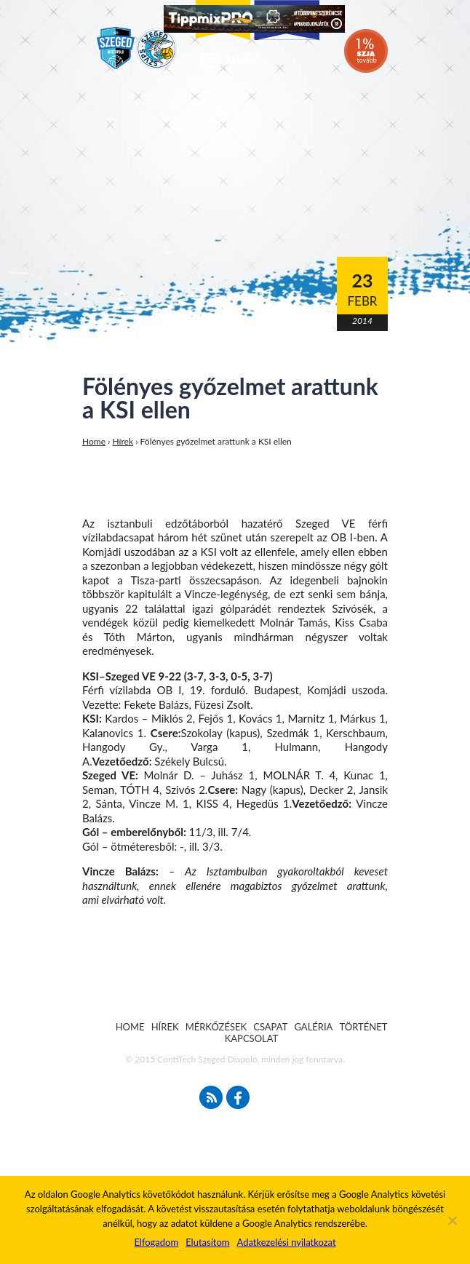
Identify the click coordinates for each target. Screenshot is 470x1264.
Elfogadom (156, 1242)
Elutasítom (207, 1242)
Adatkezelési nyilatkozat (285, 1242)
